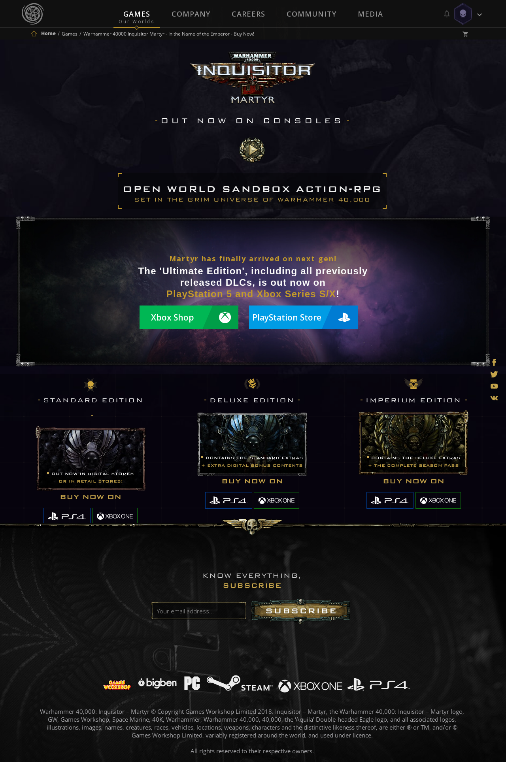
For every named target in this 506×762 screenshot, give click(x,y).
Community (311, 14)
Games (136, 14)
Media (370, 14)
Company (191, 14)
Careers (248, 14)
